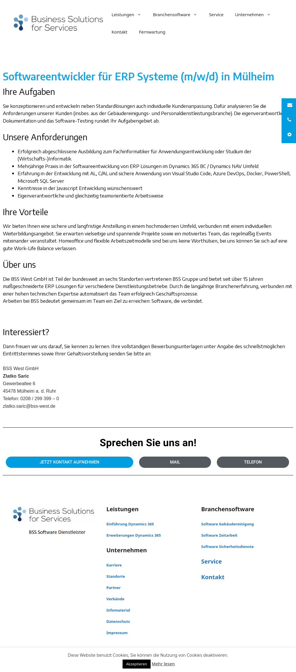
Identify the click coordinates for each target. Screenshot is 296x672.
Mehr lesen (163, 664)
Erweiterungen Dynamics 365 (133, 535)
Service (216, 14)
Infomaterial (118, 610)
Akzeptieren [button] (136, 664)
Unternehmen (256, 14)
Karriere (114, 565)
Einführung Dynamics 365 (130, 524)
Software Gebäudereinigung (227, 524)
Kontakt (119, 32)
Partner (113, 587)
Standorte (115, 576)
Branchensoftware (178, 14)
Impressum (116, 632)
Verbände (115, 598)
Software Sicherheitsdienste (227, 546)
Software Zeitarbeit (219, 535)
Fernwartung (152, 32)
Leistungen (129, 14)
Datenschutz (118, 621)
